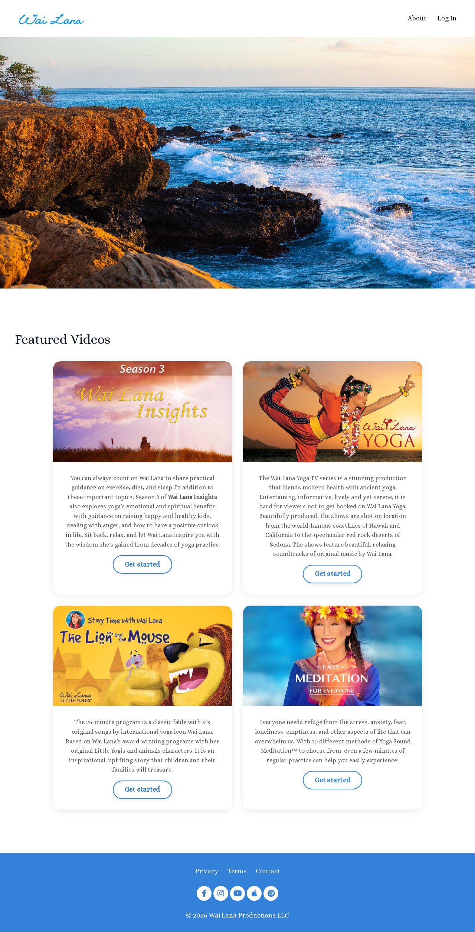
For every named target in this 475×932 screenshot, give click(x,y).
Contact (268, 871)
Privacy (206, 871)
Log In (447, 18)
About (417, 18)
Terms (237, 871)
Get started (142, 564)
